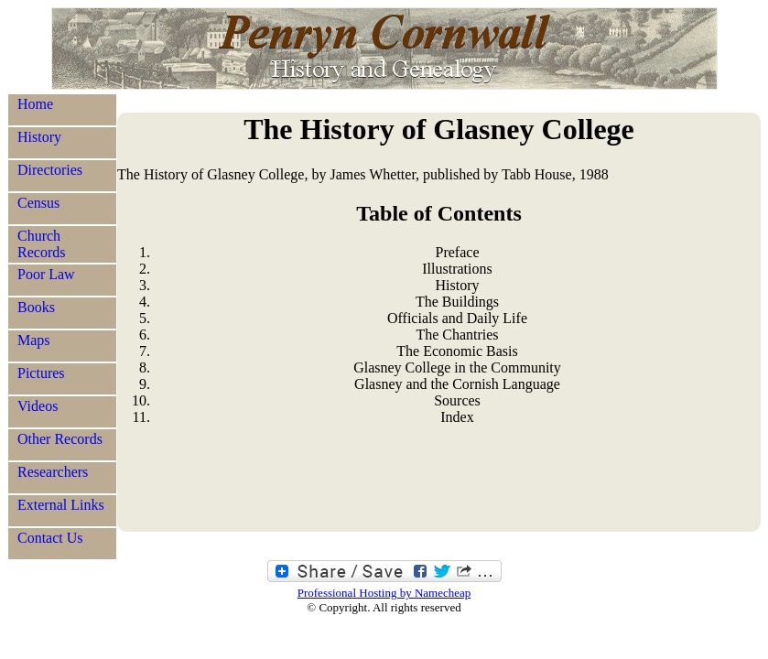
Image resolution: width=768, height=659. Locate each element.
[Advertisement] (439, 486)
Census (38, 203)
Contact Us (50, 538)
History (39, 137)
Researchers (52, 472)
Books (36, 307)
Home (35, 104)
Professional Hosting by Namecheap (384, 593)
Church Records (41, 244)
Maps (33, 340)
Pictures (41, 373)
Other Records (60, 439)
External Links (60, 505)
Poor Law (46, 274)
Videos (37, 406)
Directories (49, 170)
